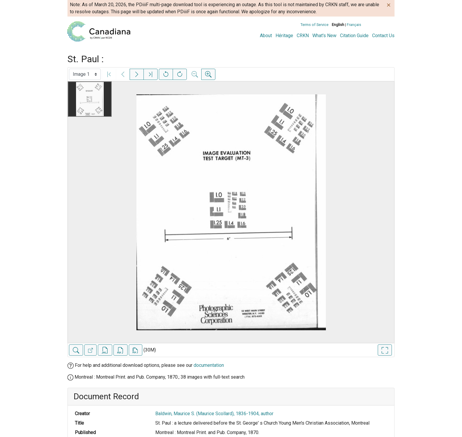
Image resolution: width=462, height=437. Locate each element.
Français (354, 24)
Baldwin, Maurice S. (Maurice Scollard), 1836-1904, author (214, 413)
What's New (324, 35)
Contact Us (383, 35)
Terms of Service (315, 24)
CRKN (303, 35)
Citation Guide (354, 35)
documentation (209, 365)
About (266, 35)
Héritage (284, 35)
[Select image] (85, 74)
